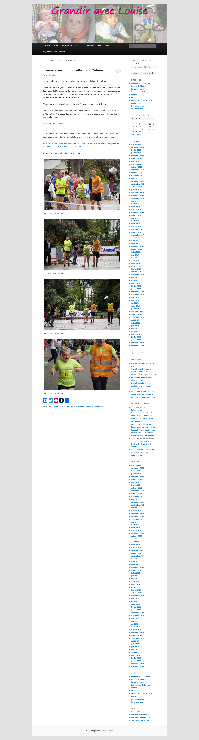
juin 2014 (135, 297)
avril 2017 (135, 241)
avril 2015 (135, 280)
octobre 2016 (136, 249)
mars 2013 (135, 334)
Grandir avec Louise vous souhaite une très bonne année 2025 (141, 386)
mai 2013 (135, 329)
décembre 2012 (137, 343)
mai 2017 (135, 238)
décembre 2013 (137, 312)
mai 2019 (135, 201)
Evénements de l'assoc (60, 407)
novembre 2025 (137, 147)
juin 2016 (135, 255)
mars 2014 (135, 306)
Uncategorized (137, 109)
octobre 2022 (136, 173)
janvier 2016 (136, 269)
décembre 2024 (137, 156)
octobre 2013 (136, 314)
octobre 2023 (136, 167)
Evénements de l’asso (70, 46)
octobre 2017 (136, 232)
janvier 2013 (136, 340)
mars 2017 (135, 244)
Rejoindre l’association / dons (54, 52)
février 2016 (136, 266)
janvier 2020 (136, 190)
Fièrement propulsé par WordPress (99, 731)
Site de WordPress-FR (140, 720)
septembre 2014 (137, 295)
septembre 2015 (137, 275)
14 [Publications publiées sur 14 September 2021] (136, 126)
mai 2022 (135, 178)
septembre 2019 (137, 198)
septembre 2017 (137, 235)
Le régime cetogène (139, 89)
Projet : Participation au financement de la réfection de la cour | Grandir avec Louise (143, 427)
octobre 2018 (136, 215)
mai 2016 (135, 258)
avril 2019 (135, 204)
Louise (134, 95)
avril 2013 (135, 331)
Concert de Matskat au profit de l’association (142, 452)
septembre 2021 (137, 184)
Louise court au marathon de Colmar (73, 70)
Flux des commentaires (141, 717)
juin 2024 (135, 161)
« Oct (133, 134)
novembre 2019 (137, 195)
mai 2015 (135, 278)
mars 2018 (135, 224)
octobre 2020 (136, 187)
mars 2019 (135, 207)
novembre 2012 (137, 346)
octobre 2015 (136, 272)
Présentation (136, 410)
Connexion (135, 712)
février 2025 (136, 150)
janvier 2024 (136, 164)
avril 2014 (135, 303)
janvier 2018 (136, 226)
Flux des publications (140, 715)
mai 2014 (135, 300)
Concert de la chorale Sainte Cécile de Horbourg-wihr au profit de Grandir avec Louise (143, 394)
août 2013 (135, 320)
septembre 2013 (137, 317)
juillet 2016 (135, 252)
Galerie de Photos (77, 407)
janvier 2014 (136, 309)
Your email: (135, 63)
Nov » (139, 134)
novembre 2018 (137, 212)
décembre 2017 (137, 229)
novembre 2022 (137, 170)
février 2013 (136, 337)
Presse (107, 46)
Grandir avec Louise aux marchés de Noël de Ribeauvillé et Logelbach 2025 (143, 372)
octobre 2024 (136, 158)
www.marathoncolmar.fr (53, 124)
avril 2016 (135, 261)
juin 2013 (135, 326)
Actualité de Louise (50, 46)
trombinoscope (137, 106)
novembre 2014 (137, 292)
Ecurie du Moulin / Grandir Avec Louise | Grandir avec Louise (142, 416)
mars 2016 (135, 263)
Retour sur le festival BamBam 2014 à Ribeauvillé (141, 444)
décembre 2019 (137, 193)
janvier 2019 (136, 210)
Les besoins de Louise (92, 46)
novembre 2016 (137, 246)
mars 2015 (135, 283)
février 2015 (136, 286)
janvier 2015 (136, 289)
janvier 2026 (136, 144)
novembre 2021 (137, 181)
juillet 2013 (135, 323)
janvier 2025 (136, 153)
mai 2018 (135, 218)
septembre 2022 (137, 175)
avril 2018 (135, 221)
